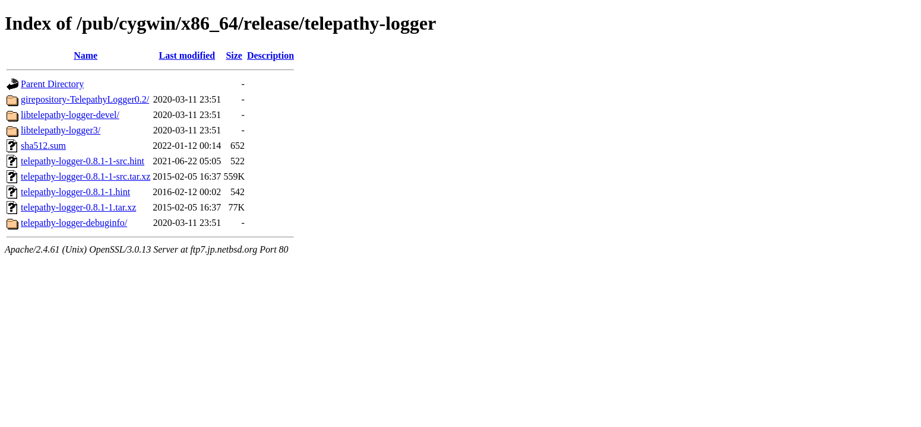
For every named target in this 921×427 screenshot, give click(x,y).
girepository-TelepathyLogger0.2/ (85, 99)
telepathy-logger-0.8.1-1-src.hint (82, 161)
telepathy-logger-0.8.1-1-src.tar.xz (85, 176)
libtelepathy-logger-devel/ (70, 115)
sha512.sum (43, 146)
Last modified (187, 55)
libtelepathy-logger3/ (60, 130)
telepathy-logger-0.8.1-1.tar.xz (78, 207)
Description (270, 55)
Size (234, 55)
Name (85, 55)
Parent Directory (52, 84)
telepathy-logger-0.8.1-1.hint (75, 192)
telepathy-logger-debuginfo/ (74, 223)
